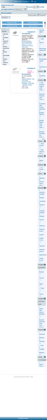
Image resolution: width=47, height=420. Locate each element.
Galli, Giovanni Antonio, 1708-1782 (41, 86)
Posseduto (42, 76)
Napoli (41, 284)
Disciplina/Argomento (42, 188)
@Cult (23, 377)
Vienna (41, 294)
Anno (40, 141)
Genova (41, 278)
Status (40, 71)
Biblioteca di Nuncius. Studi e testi (42, 181)
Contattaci (26, 1)
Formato (41, 36)
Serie (40, 173)
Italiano (41, 160)
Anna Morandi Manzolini (29, 33)
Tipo (39, 54)
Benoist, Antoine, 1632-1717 (27, 85)
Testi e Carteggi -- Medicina (41, 349)
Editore (40, 165)
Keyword (41, 329)
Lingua (40, 156)
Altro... (44, 139)
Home (16, 1)
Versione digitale (30, 71)
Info (20, 1)
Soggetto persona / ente (41, 301)
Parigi (42, 288)
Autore (40, 80)
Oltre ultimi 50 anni (41, 151)
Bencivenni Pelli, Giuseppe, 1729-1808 (28, 82)
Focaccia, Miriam (27, 41)
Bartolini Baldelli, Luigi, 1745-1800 (28, 79)
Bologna (41, 272)
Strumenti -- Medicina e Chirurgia (42, 337)
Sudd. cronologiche (42, 358)
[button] (36, 7)
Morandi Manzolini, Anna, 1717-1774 (27, 43)
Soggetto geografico (42, 266)
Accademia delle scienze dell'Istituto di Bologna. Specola (42, 109)
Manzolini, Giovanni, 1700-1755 (27, 46)
